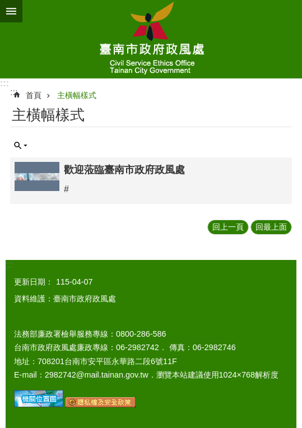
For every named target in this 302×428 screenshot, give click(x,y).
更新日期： (33, 281)
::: (4, 83)
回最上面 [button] (271, 226)
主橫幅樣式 (76, 95)
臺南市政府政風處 (151, 39)
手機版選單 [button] (11, 11)
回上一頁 (228, 226)
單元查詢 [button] (20, 145)
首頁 (33, 95)
